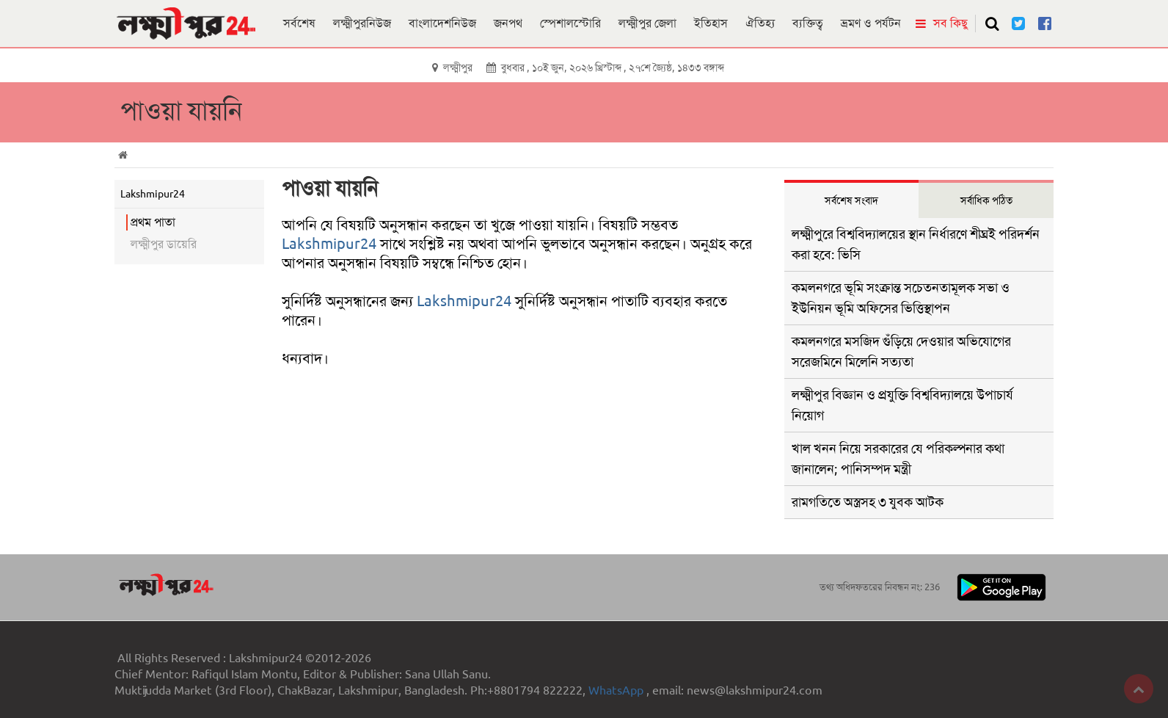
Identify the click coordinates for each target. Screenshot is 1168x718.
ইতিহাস (711, 23)
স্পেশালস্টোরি (570, 23)
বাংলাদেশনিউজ (442, 23)
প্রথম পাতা (153, 222)
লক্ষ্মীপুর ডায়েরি (164, 244)
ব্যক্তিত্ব (807, 23)
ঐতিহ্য (760, 23)
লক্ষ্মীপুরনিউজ (362, 23)
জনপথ (508, 23)
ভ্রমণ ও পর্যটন (871, 23)
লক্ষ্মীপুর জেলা (647, 23)
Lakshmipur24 (329, 243)
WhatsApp (617, 690)
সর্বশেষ (299, 23)
